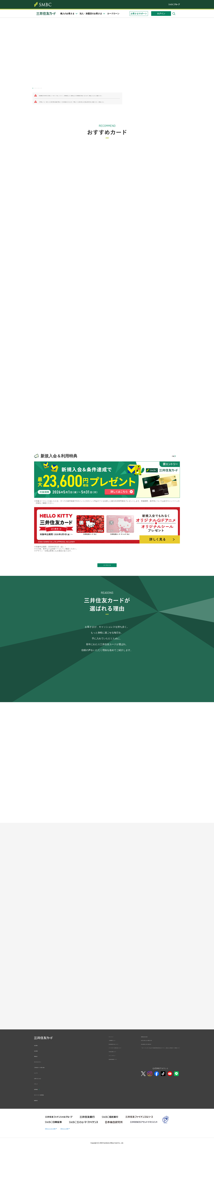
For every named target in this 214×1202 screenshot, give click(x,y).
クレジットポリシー (116, 1153)
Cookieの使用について (117, 1148)
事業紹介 (38, 1144)
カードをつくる (107, 568)
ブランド (38, 1171)
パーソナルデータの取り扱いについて (120, 1141)
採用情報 (38, 1177)
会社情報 (38, 1138)
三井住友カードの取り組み (46, 1155)
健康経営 (38, 1188)
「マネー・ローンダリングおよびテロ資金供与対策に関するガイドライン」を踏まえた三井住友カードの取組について (160, 1142)
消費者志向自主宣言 (149, 1125)
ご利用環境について (116, 1130)
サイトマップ (114, 1125)
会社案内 (38, 1133)
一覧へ (168, 456)
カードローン (113, 13)
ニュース (38, 1160)
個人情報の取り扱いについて (120, 1135)
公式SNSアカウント (160, 1168)
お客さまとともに (42, 1166)
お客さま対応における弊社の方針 (154, 1130)
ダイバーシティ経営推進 (45, 1182)
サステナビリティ (42, 1149)
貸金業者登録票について (118, 1158)
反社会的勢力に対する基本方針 (153, 1135)
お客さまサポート (139, 13)
